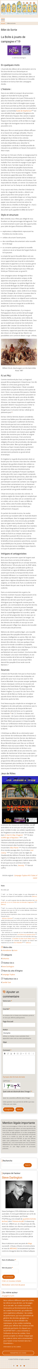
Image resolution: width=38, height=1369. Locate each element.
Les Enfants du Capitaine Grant (26, 934)
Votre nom (7, 1001)
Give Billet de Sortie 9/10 (15, 888)
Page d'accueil (8, 1021)
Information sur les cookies (12, 1347)
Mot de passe (7, 1268)
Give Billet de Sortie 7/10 (12, 888)
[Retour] (34, 896)
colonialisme (6, 950)
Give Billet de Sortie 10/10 (17, 888)
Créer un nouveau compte (11, 1281)
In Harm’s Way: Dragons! (14, 835)
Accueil (3, 23)
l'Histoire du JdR (18, 1221)
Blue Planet (14, 848)
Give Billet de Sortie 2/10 (5, 888)
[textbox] (19, 1064)
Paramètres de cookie (18, 1353)
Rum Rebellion (18, 942)
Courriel (6, 1009)
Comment (6, 1050)
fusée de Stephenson (24, 111)
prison (15, 950)
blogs (30, 1243)
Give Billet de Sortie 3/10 (6, 888)
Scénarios (5, 958)
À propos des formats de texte (14, 1077)
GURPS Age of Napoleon (10, 838)
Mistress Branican (7, 918)
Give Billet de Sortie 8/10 (14, 888)
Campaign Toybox (8, 974)
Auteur (5, 1030)
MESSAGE (13, 1248)
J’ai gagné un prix (8, 1296)
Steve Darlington (8, 966)
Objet (5, 1042)
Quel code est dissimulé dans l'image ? (17, 1091)
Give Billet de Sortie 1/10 (3, 888)
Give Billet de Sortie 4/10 (8, 888)
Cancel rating (2, 888)
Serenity (21, 865)
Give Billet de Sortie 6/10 (11, 888)
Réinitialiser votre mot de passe (13, 1285)
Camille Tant (6, 982)
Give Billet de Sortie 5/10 (9, 888)
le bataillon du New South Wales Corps (23, 938)
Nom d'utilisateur (8, 1260)
